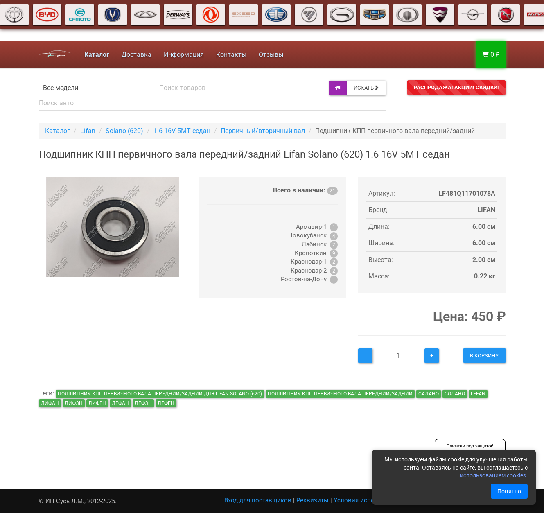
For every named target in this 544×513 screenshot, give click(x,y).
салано (428, 394)
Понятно (509, 491)
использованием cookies (493, 475)
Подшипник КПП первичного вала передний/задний (340, 394)
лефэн (143, 403)
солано (455, 394)
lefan (478, 394)
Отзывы (271, 55)
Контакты (231, 55)
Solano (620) (124, 131)
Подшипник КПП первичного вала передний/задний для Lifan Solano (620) (160, 394)
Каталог (57, 131)
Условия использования (370, 500)
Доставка (136, 55)
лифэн (74, 403)
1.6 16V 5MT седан (181, 131)
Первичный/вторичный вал (263, 131)
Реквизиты (312, 500)
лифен (97, 403)
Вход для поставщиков (257, 500)
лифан (50, 403)
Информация (184, 55)
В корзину (484, 356)
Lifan (87, 131)
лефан (120, 403)
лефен (166, 403)
